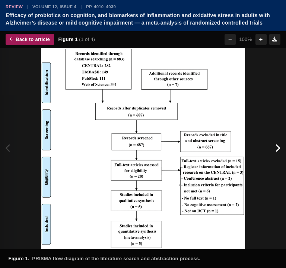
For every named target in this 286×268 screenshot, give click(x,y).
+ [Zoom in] (261, 39)
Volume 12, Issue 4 (54, 6)
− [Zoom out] (230, 39)
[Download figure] (274, 39)
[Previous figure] (8, 148)
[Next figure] (277, 148)
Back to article (30, 39)
